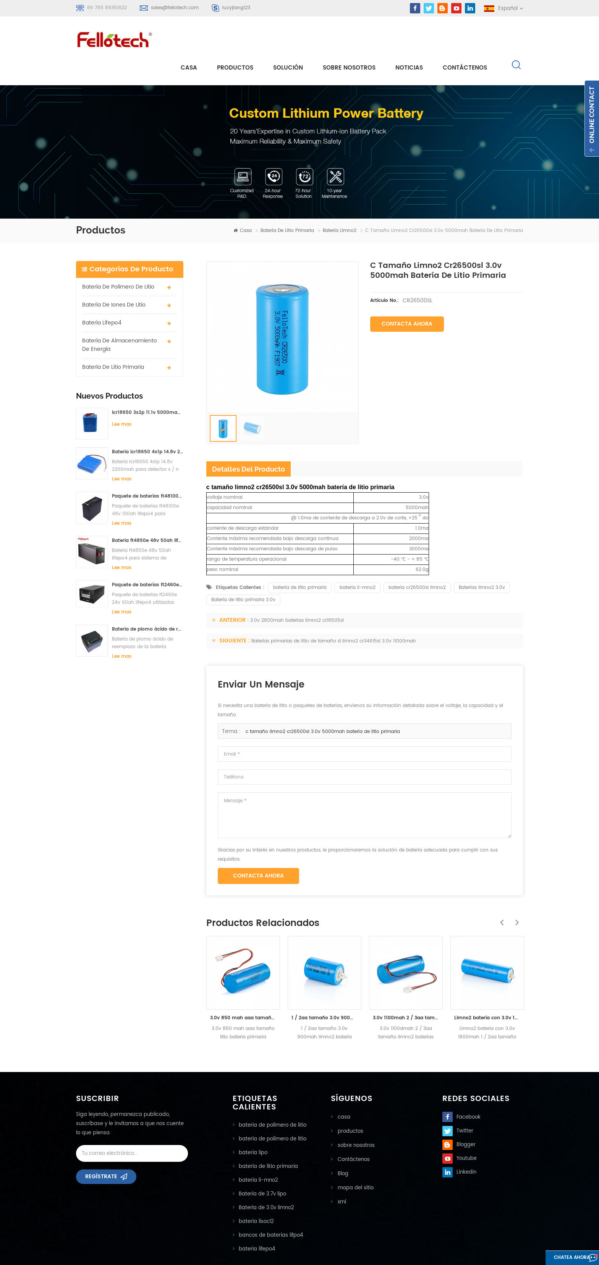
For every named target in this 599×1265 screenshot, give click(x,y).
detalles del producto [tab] (248, 442)
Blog (342, 1144)
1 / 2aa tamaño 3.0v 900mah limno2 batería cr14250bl (324, 990)
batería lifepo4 (101, 294)
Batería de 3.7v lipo (262, 1167)
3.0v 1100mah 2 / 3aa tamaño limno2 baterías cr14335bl (406, 990)
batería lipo (253, 1125)
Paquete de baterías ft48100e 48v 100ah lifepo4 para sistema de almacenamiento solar (147, 468)
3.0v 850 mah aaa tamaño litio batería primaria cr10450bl (243, 990)
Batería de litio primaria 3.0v (243, 572)
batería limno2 (339, 203)
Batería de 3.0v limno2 (266, 1180)
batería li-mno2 (358, 560)
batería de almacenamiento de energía (119, 317)
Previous (500, 891)
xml (341, 1172)
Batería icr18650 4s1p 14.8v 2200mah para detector (147, 424)
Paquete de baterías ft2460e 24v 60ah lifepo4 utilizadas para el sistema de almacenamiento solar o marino (147, 557)
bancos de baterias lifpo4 (271, 1208)
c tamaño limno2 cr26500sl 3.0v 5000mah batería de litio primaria (323, 704)
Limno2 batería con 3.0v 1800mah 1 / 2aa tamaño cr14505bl (487, 990)
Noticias (409, 39)
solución (288, 39)
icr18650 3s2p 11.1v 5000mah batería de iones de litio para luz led (147, 384)
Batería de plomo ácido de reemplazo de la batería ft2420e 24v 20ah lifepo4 (147, 601)
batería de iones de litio (114, 276)
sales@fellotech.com (175, 7)
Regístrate (101, 1151)
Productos (235, 39)
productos (350, 1103)
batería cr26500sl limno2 (417, 560)
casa (189, 39)
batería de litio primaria (287, 203)
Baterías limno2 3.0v (482, 560)
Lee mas (122, 396)
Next (515, 891)
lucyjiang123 (236, 7)
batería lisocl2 (256, 1194)
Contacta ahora (407, 296)
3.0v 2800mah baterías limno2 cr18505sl (297, 593)
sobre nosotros (349, 39)
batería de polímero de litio (118, 259)
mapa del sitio (355, 1158)
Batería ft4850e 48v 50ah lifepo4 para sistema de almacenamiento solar (147, 513)
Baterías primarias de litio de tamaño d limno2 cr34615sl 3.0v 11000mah (333, 613)
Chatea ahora (559, 1258)
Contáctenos (465, 39)
